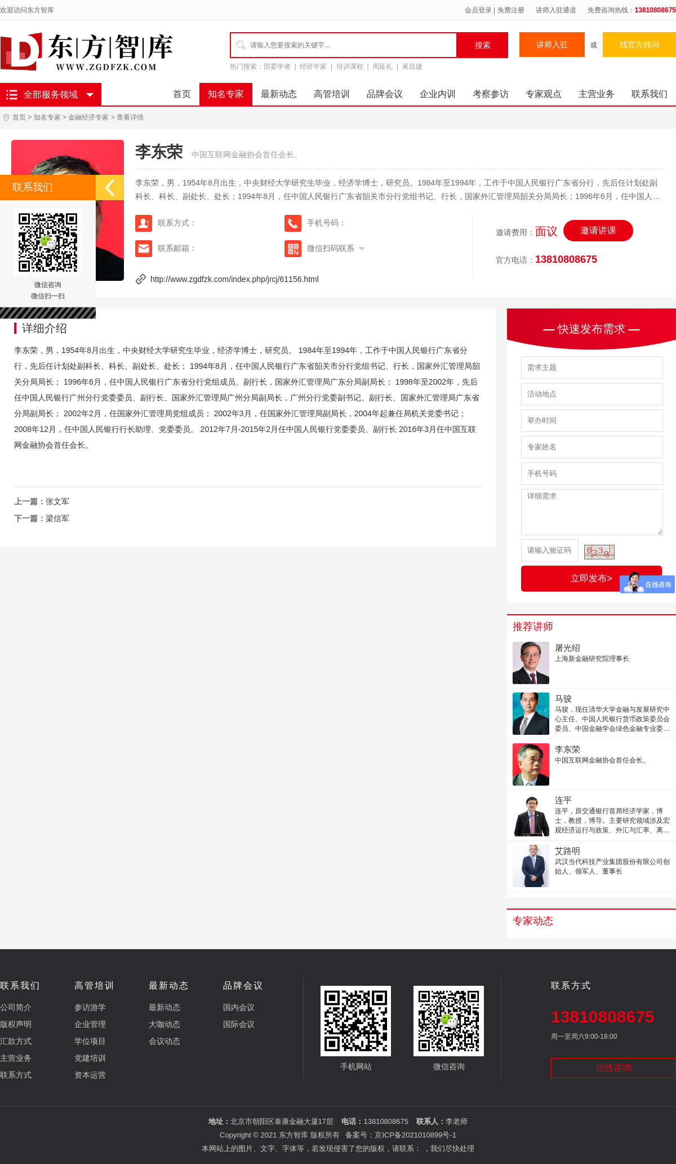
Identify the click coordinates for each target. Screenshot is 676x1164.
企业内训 (438, 94)
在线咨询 (613, 1068)
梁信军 (57, 518)
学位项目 (90, 1041)
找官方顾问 (639, 44)
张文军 (57, 501)
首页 (182, 94)
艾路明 (567, 851)
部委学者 (277, 66)
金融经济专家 (88, 117)
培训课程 (349, 66)
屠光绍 (567, 647)
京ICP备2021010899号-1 (415, 1135)
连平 (563, 800)
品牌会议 (385, 94)
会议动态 (164, 1041)
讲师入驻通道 (556, 10)
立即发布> (591, 578)
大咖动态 (164, 1024)
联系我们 (649, 94)
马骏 (563, 698)
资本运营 (90, 1074)
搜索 (483, 45)
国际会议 (239, 1024)
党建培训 (90, 1057)
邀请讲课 (598, 230)
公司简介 (16, 1007)
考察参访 (491, 94)
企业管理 (90, 1024)
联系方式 (16, 1074)
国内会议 (239, 1007)
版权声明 (16, 1024)
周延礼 (382, 66)
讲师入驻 (552, 44)
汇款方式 (16, 1041)
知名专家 (226, 94)
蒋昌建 (412, 66)
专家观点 (544, 94)
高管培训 (332, 94)
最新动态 (279, 94)
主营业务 (597, 94)
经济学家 (313, 66)
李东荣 (567, 749)
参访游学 (90, 1007)
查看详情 (130, 117)
